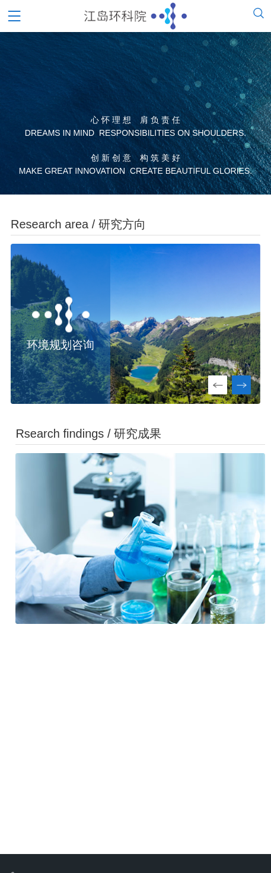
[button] (241, 384)
